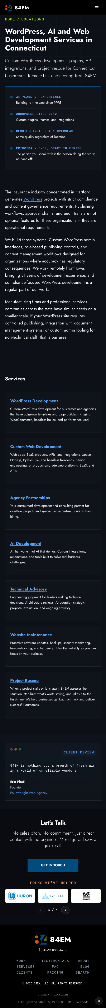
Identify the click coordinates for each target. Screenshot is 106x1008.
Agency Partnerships (30, 500)
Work (21, 961)
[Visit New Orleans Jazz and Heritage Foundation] (86, 896)
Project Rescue (24, 682)
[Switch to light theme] (99, 1001)
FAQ (55, 967)
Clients (24, 973)
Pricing (55, 973)
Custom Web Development (35, 448)
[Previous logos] (41, 910)
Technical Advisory (28, 591)
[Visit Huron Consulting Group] (20, 896)
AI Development (25, 545)
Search (83, 973)
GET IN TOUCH (53, 865)
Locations (32, 19)
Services (25, 967)
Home (10, 19)
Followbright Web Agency (28, 794)
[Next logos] (65, 910)
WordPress (32, 199)
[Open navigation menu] (96, 8)
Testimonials (55, 961)
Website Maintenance (31, 637)
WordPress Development (34, 403)
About (84, 961)
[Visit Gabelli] (53, 896)
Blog (85, 967)
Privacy (43, 994)
